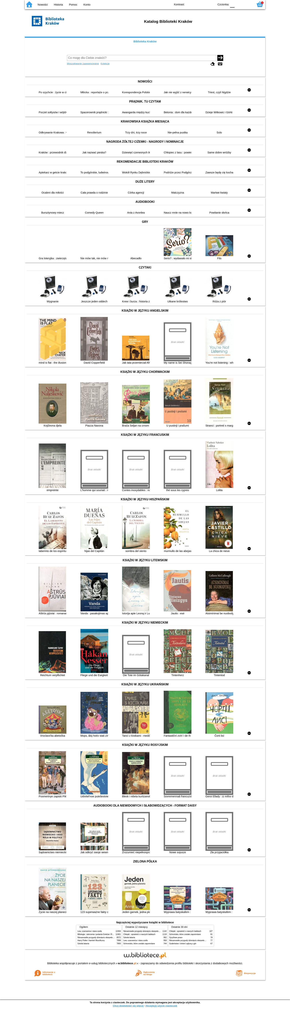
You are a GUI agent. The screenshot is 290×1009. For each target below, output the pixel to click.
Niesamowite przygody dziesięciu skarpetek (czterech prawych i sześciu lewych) (110, 937)
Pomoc (73, 4)
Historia (58, 4)
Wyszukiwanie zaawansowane (83, 63)
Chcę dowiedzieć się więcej (128, 1005)
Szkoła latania (83, 944)
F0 (232, 4)
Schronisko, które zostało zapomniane (139, 944)
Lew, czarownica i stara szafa (89, 931)
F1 (238, 4)
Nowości (43, 4)
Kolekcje (105, 63)
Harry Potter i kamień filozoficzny (91, 940)
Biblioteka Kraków (145, 41)
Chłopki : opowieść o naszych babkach (139, 934)
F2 (247, 4)
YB (204, 4)
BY (211, 4)
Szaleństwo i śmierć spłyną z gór (182, 944)
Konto (86, 4)
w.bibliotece (127, 963)
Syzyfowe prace (175, 937)
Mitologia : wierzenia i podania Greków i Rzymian (97, 934)
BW (196, 4)
